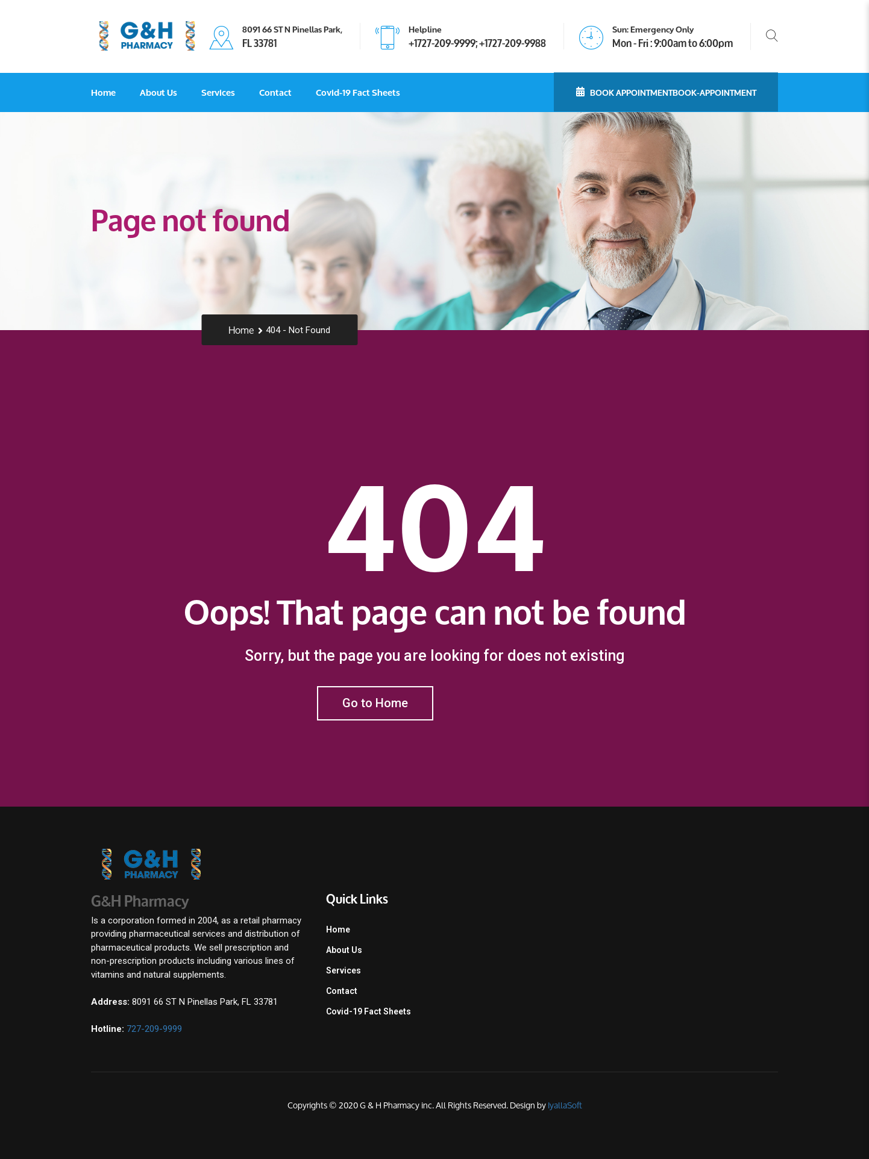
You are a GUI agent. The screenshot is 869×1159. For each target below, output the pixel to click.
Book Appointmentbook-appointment (666, 91)
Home (103, 92)
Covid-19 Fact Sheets (358, 92)
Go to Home (375, 703)
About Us (158, 92)
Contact (275, 92)
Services (218, 92)
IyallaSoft (565, 1105)
